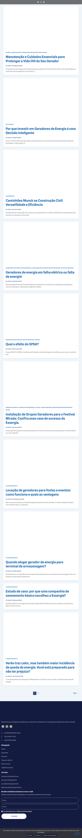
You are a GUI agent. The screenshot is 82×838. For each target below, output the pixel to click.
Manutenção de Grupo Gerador (38, 52)
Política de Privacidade (24, 811)
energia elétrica (10, 268)
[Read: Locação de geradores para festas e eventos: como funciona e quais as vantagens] (41, 461)
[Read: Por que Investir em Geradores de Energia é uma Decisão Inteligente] (41, 99)
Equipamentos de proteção (13, 339)
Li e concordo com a (17, 811)
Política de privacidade (50, 835)
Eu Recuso (38, 835)
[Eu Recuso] (77, 833)
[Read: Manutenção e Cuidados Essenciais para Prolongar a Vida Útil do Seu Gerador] (41, 27)
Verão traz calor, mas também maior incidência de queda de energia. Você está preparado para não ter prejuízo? (40, 667)
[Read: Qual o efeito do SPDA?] (41, 315)
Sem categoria (10, 124)
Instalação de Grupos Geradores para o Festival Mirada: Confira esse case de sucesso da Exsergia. (40, 418)
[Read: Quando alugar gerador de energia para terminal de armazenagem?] (41, 533)
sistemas (37, 339)
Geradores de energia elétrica (23, 268)
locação (8, 52)
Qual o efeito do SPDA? (22, 344)
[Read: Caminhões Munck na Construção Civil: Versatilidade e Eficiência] (41, 171)
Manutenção (26, 52)
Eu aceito (29, 835)
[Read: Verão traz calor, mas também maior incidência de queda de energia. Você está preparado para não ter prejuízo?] (41, 634)
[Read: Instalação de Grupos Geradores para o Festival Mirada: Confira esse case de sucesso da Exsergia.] (41, 382)
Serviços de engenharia (67, 268)
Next (75, 693)
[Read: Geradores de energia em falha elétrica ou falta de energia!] (41, 243)
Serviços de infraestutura (27, 339)
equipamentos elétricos (12, 407)
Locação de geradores (16, 52)
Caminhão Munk (10, 196)
